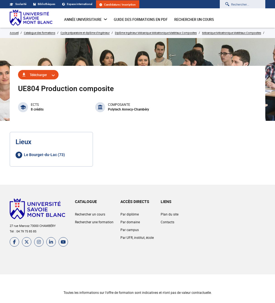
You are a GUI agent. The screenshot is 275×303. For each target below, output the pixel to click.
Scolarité (18, 4)
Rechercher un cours (194, 19)
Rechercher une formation (94, 222)
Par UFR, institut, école (137, 237)
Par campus (129, 229)
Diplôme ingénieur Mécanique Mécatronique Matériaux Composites (156, 33)
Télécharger (38, 74)
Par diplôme (129, 214)
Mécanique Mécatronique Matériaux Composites (231, 33)
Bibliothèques (44, 4)
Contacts (167, 222)
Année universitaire (85, 19)
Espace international (77, 4)
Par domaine (130, 222)
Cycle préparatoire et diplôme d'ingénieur (85, 33)
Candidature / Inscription (117, 4)
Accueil (14, 33)
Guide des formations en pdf (141, 19)
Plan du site (169, 214)
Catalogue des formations (39, 33)
